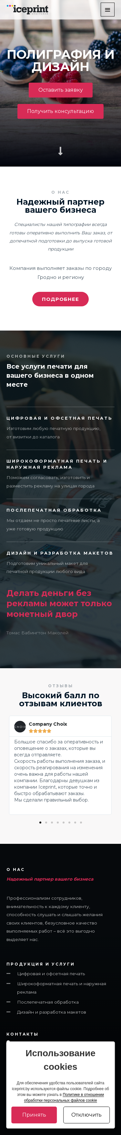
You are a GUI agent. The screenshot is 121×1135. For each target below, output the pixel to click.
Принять (34, 1115)
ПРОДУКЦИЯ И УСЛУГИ (40, 964)
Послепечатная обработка (54, 510)
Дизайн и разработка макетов (60, 553)
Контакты (22, 1034)
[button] (61, 90)
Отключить (86, 1115)
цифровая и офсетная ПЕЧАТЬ (59, 418)
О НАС (15, 869)
